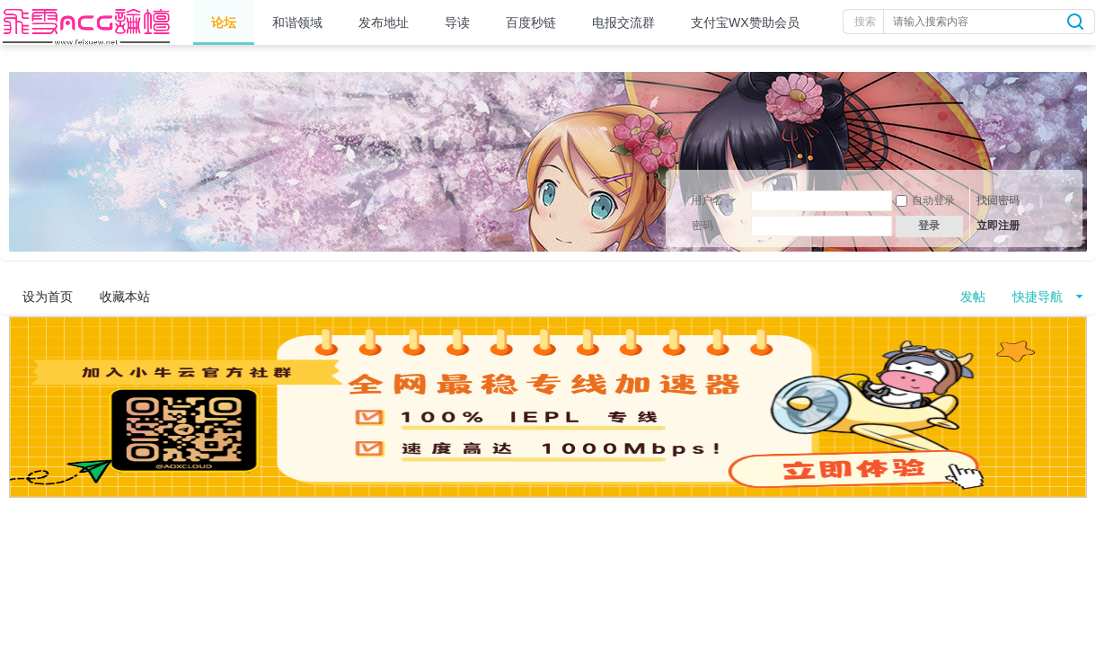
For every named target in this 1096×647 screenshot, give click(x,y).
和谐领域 (297, 22)
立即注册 (998, 225)
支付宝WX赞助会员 (745, 22)
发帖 (973, 296)
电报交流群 (623, 22)
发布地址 (383, 22)
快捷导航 (1037, 296)
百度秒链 (531, 22)
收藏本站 (125, 296)
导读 (457, 22)
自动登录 (925, 200)
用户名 (707, 200)
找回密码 (998, 200)
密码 (702, 225)
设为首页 (47, 296)
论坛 (223, 22)
